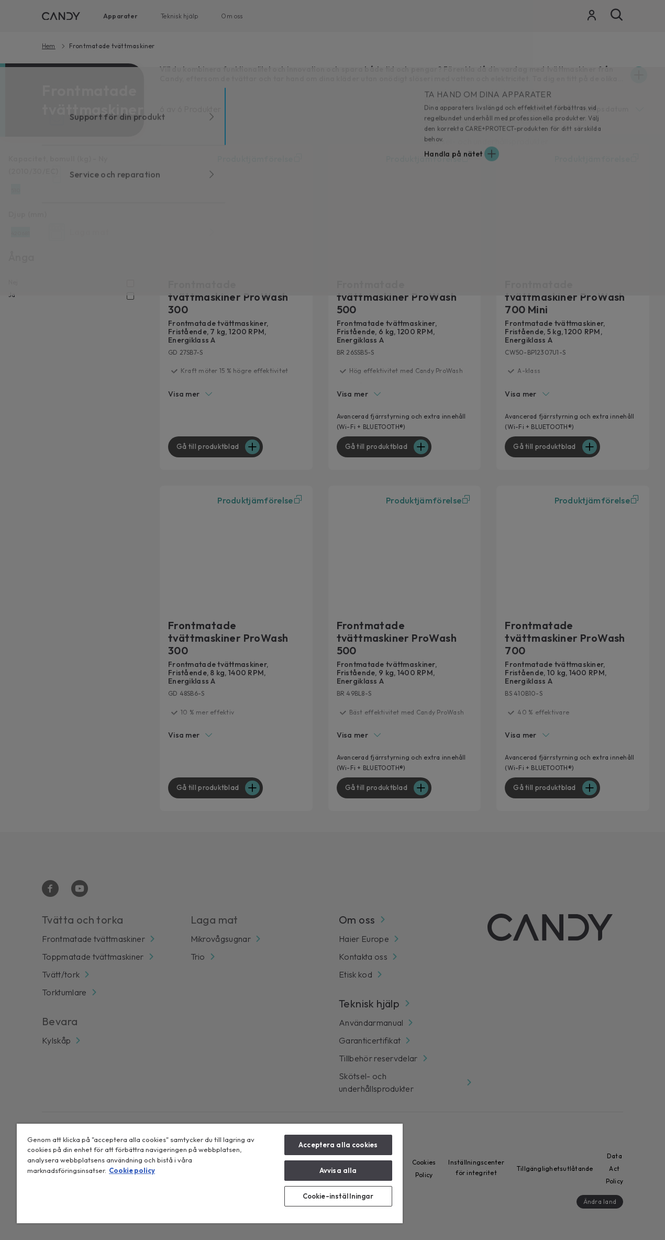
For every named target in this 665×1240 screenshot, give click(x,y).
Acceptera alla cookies (338, 1144)
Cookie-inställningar (338, 1196)
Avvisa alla (338, 1170)
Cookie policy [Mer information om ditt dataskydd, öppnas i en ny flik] (132, 1170)
